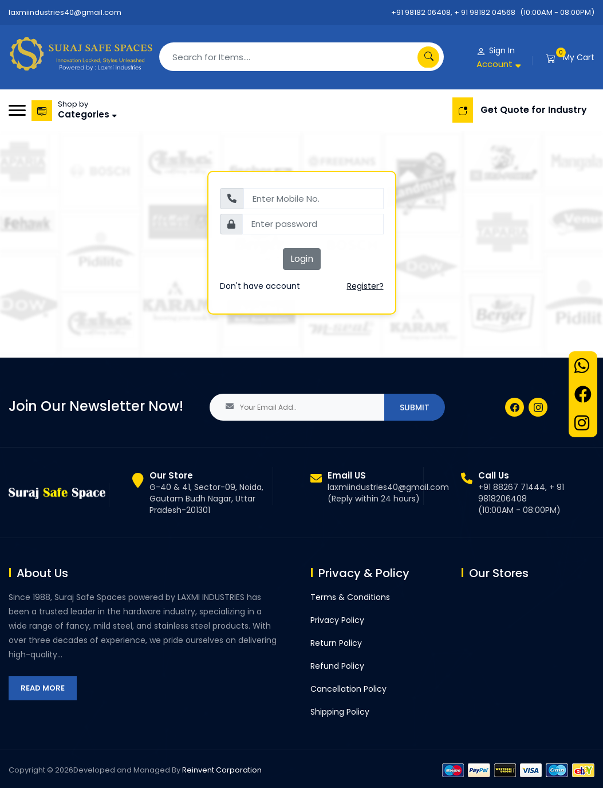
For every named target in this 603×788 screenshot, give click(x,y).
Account (494, 64)
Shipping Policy (339, 712)
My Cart (578, 57)
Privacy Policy (337, 620)
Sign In (502, 50)
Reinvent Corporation (222, 770)
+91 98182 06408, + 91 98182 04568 (453, 12)
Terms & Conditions (350, 597)
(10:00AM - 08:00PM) (557, 12)
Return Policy (336, 643)
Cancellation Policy (348, 689)
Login (301, 258)
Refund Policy (337, 666)
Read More (43, 688)
